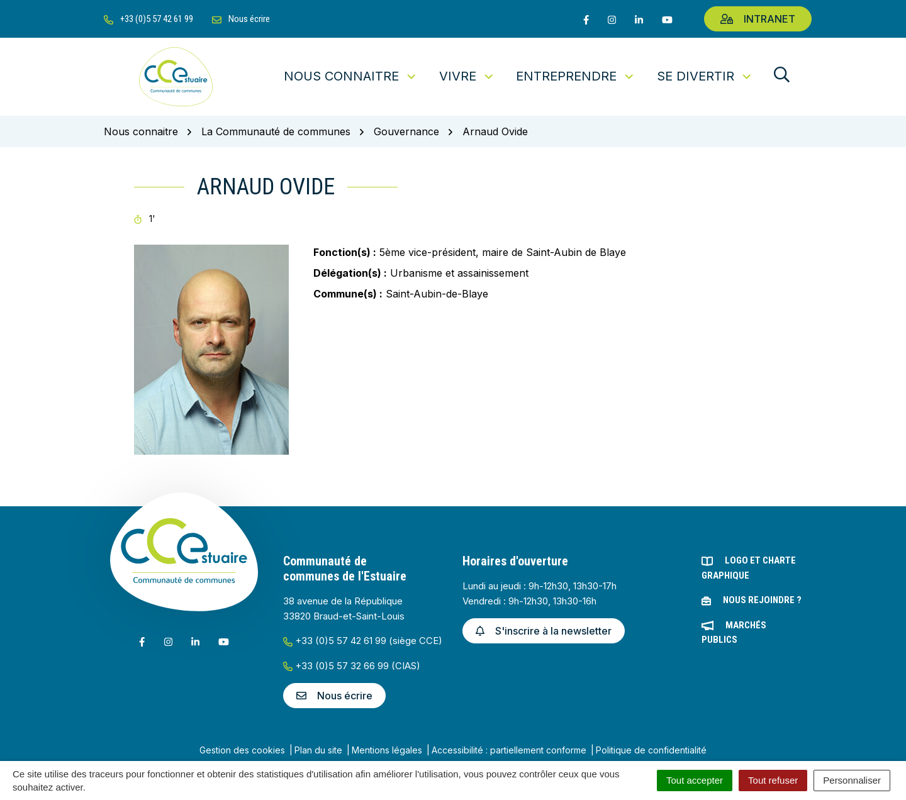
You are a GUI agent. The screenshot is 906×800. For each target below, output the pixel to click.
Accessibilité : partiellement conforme (509, 750)
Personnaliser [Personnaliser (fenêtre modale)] (852, 780)
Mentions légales (387, 750)
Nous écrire (334, 695)
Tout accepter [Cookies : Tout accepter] (694, 780)
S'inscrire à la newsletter (544, 631)
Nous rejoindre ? (762, 600)
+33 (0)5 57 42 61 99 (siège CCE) (362, 641)
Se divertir (705, 76)
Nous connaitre (351, 76)
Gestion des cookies (242, 750)
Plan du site (318, 750)
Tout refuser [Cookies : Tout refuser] (773, 780)
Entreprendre (575, 76)
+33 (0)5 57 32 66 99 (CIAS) (351, 666)
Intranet (757, 19)
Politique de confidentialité (651, 750)
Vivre (467, 76)
